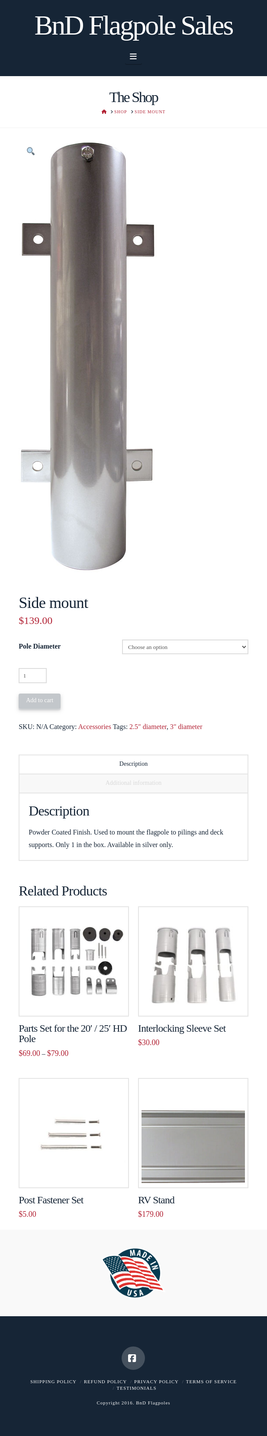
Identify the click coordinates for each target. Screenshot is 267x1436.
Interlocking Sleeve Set (181, 1028)
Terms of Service (211, 1381)
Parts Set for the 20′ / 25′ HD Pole (73, 1034)
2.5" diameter (148, 726)
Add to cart (39, 700)
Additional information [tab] (133, 783)
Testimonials (136, 1388)
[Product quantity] (33, 675)
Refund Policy (105, 1381)
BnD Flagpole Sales (134, 25)
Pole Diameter (40, 646)
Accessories (94, 726)
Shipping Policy (53, 1381)
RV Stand (156, 1200)
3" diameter (186, 726)
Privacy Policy (156, 1381)
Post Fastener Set (51, 1200)
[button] (133, 56)
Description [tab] (133, 764)
